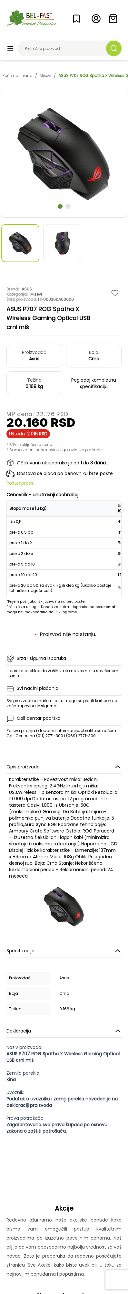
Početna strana (18, 75)
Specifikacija (64, 951)
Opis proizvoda (64, 767)
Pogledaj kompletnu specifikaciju (93, 383)
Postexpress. (20, 483)
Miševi (45, 75)
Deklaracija (64, 1031)
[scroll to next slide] (60, 206)
